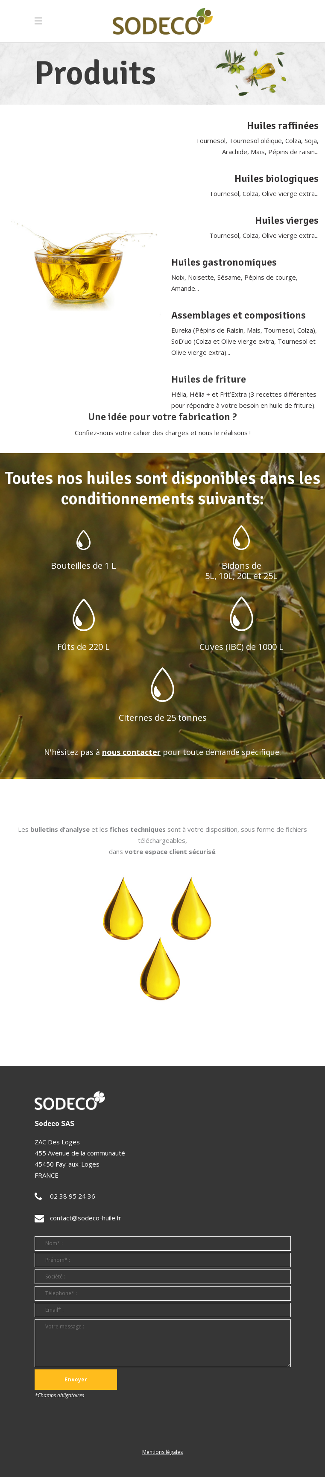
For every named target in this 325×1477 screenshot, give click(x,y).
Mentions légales (162, 1452)
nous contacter (131, 752)
